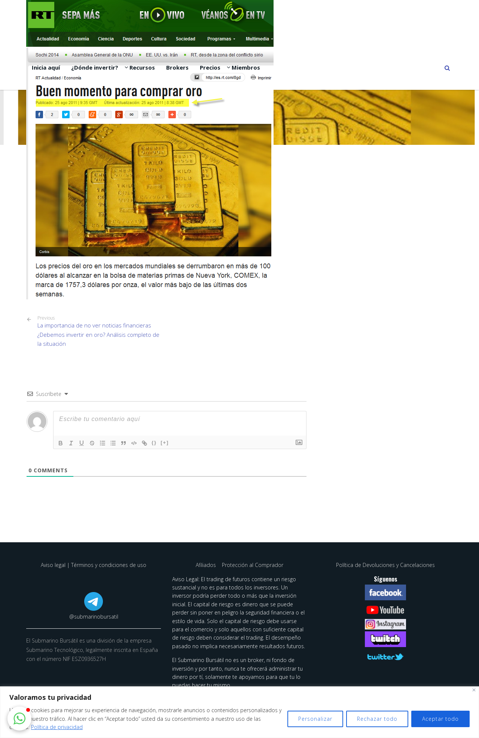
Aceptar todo (440, 718)
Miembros (246, 67)
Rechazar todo (377, 718)
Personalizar (315, 718)
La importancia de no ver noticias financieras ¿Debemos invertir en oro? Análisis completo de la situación (99, 331)
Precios (210, 67)
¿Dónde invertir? (94, 67)
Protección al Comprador (252, 564)
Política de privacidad (57, 727)
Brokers (177, 67)
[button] (19, 719)
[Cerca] (474, 690)
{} (154, 442)
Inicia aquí (46, 67)
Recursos (142, 67)
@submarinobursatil (93, 616)
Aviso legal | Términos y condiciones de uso (93, 564)
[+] (165, 442)
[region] (239, 712)
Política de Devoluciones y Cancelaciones (385, 564)
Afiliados (206, 564)
